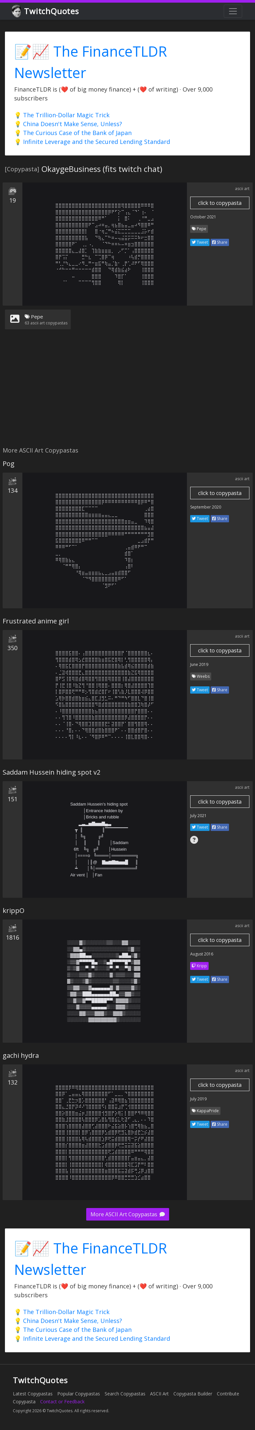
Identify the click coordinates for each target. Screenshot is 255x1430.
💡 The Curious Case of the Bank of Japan (73, 133)
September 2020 (205, 507)
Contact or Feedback (62, 1401)
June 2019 (199, 664)
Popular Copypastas (78, 1393)
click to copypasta (220, 202)
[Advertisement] (126, 392)
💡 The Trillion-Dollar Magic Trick (62, 115)
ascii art (242, 188)
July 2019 (198, 1099)
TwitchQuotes (46, 11)
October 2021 (203, 217)
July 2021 (198, 815)
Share (219, 242)
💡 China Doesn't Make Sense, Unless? (68, 124)
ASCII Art (159, 1393)
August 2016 (201, 954)
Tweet (200, 242)
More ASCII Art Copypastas (127, 1214)
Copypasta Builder (192, 1393)
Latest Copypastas (33, 1393)
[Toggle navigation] (233, 11)
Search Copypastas (125, 1393)
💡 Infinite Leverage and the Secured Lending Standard (92, 142)
